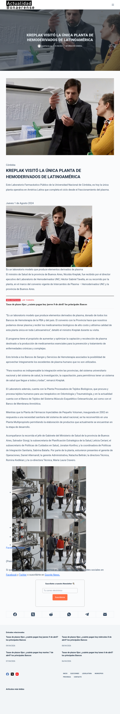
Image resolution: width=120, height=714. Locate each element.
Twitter (21, 547)
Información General (73, 46)
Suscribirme (60, 597)
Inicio (65, 673)
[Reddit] (51, 614)
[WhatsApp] (69, 614)
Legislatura (87, 673)
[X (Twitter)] (33, 614)
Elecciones (75, 673)
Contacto (77, 677)
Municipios (99, 673)
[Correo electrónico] (105, 614)
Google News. (52, 574)
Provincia (67, 677)
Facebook (11, 547)
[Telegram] (87, 614)
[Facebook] (15, 614)
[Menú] (113, 5)
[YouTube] (17, 674)
